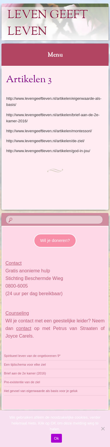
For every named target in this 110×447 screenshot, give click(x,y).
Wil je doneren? (55, 240)
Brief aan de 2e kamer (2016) (25, 373)
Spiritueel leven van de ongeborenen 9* (32, 355)
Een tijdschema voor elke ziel (25, 364)
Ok (56, 438)
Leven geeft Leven (47, 23)
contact (23, 328)
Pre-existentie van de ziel (22, 382)
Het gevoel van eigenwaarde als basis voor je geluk (41, 391)
